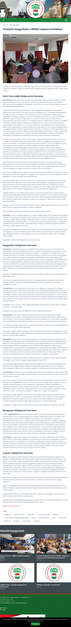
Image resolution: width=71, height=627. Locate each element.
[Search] (3, 20)
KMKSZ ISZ (7, 521)
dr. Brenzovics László (44, 514)
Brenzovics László (19, 514)
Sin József (37, 521)
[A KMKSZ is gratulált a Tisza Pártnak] (54, 572)
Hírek (11, 25)
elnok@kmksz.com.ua (9, 603)
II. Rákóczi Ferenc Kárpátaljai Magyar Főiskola (16, 517)
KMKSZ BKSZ (63, 517)
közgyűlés (16, 521)
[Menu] (66, 20)
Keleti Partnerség (44, 517)
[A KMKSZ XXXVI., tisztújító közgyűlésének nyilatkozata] (17, 572)
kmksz (54, 517)
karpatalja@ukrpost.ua (21, 603)
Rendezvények (16, 25)
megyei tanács (26, 521)
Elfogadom (35, 624)
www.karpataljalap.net (14, 506)
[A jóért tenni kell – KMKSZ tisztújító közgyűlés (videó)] (17, 543)
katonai (33, 517)
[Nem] (69, 622)
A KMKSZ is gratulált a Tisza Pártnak (48, 585)
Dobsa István (31, 514)
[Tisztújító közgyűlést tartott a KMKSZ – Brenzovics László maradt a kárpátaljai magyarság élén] (54, 543)
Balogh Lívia (7, 514)
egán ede (55, 514)
